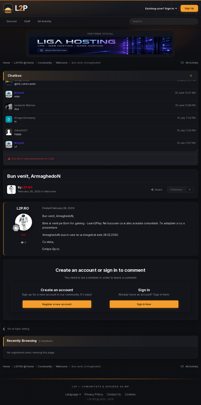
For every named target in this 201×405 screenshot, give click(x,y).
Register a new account (56, 304)
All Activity (44, 21)
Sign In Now (144, 304)
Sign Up (189, 8)
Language (73, 394)
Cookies (130, 394)
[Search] (149, 21)
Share (156, 189)
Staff (27, 21)
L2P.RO (23, 208)
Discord (12, 21)
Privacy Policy (94, 394)
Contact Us (114, 394)
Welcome (50, 191)
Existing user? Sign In (161, 8)
